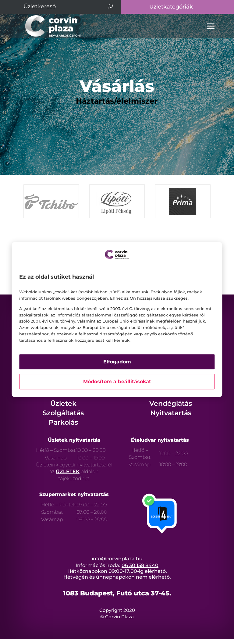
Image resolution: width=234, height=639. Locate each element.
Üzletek (63, 403)
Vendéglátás (170, 403)
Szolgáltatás (63, 413)
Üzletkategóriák (171, 6)
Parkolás (63, 422)
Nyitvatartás (170, 413)
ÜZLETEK (68, 471)
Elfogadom (117, 362)
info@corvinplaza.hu (117, 559)
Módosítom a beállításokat (117, 381)
